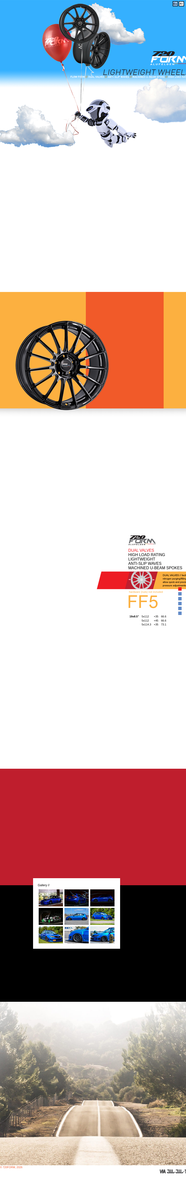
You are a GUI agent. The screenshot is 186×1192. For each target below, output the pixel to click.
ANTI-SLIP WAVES (145, 563)
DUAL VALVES (141, 550)
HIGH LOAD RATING (146, 555)
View (179, 588)
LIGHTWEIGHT (141, 559)
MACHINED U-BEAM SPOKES (155, 568)
